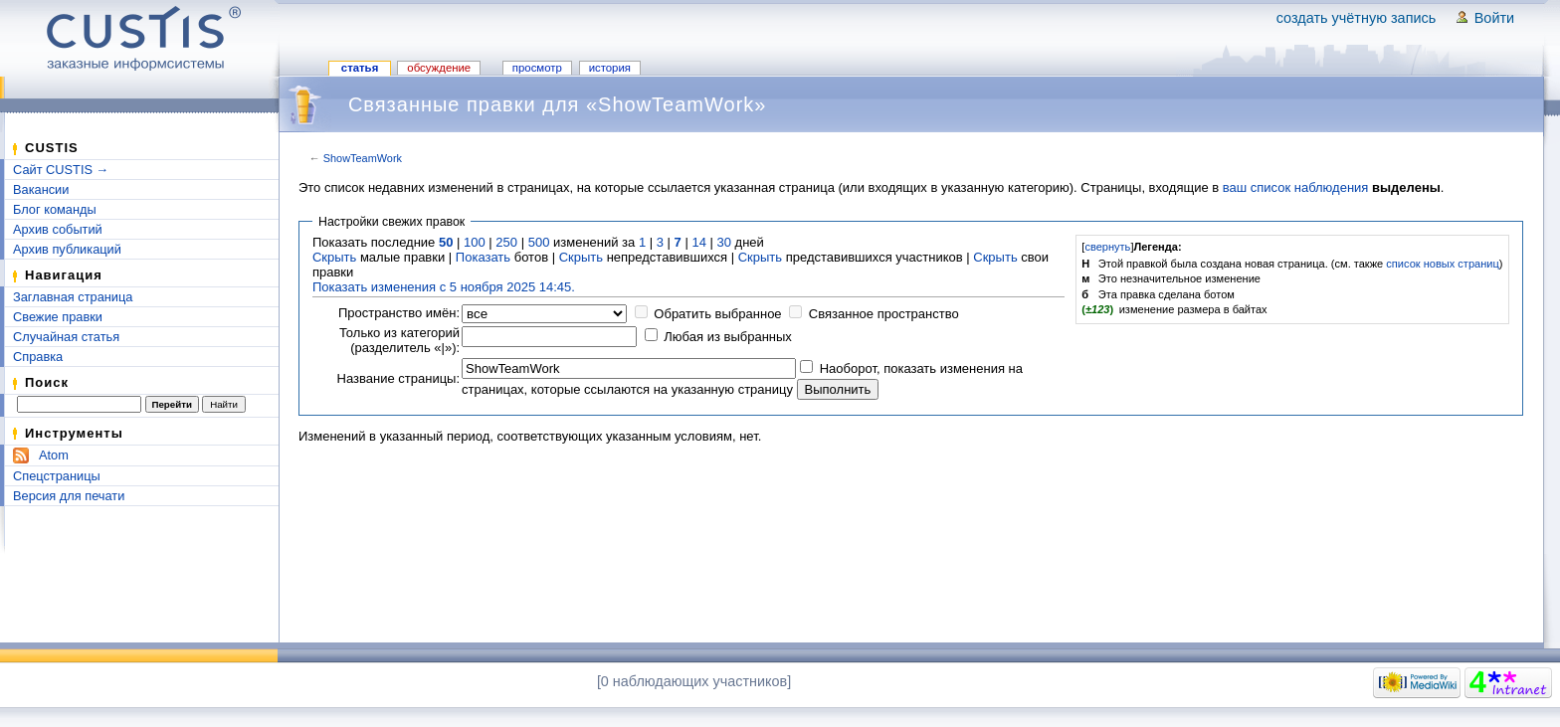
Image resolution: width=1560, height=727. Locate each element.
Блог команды (55, 209)
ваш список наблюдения (1296, 187)
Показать (483, 257)
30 (724, 242)
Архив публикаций (67, 249)
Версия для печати (68, 495)
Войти (1494, 18)
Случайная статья (66, 336)
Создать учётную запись (1356, 18)
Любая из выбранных (728, 336)
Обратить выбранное (717, 313)
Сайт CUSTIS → (60, 169)
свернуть (1107, 247)
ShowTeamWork (362, 158)
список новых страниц (1442, 264)
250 (506, 242)
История (610, 68)
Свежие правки (57, 316)
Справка (38, 356)
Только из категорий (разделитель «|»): (399, 340)
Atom (54, 455)
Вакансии (41, 189)
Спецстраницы (56, 475)
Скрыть (334, 257)
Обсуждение (439, 68)
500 (539, 242)
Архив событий (57, 229)
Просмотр (537, 68)
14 (698, 242)
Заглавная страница (72, 296)
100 (475, 242)
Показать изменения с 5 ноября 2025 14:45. (443, 286)
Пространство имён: (399, 312)
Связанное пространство (884, 313)
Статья (359, 68)
